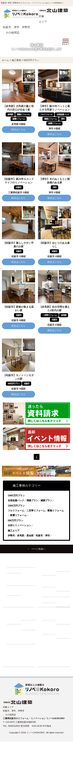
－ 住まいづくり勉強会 (63, 566)
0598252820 (14, 726)
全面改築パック (16, 500)
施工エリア (13, 530)
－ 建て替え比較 (14, 619)
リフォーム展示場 (50, 658)
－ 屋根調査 (63, 594)
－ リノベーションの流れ (49, 568)
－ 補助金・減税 (28, 625)
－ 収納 (12, 570)
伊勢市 (11, 535)
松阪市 (39, 535)
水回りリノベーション (19, 525)
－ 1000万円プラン (29, 580)
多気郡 (20, 535)
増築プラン (32, 500)
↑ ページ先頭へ (36, 549)
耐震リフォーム (18, 515)
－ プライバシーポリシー (63, 631)
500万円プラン (15, 520)
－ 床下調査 (49, 584)
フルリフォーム (16, 510)
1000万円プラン (16, 495)
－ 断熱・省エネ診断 (63, 602)
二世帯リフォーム (35, 510)
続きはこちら (18, 129)
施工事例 (46, 641)
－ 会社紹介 (49, 617)
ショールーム (48, 664)
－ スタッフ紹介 (63, 619)
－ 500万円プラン (14, 580)
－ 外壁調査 (49, 594)
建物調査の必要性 (50, 578)
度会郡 (29, 535)
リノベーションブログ (52, 652)
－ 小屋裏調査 (63, 586)
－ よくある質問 (49, 629)
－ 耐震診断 (49, 600)
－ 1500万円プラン (15, 590)
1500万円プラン (16, 505)
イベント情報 (48, 647)
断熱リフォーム (55, 510)
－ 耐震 (12, 564)
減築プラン (46, 500)
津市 (47, 535)
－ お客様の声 (28, 639)
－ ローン (27, 617)
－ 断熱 (26, 564)
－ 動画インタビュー (14, 639)
